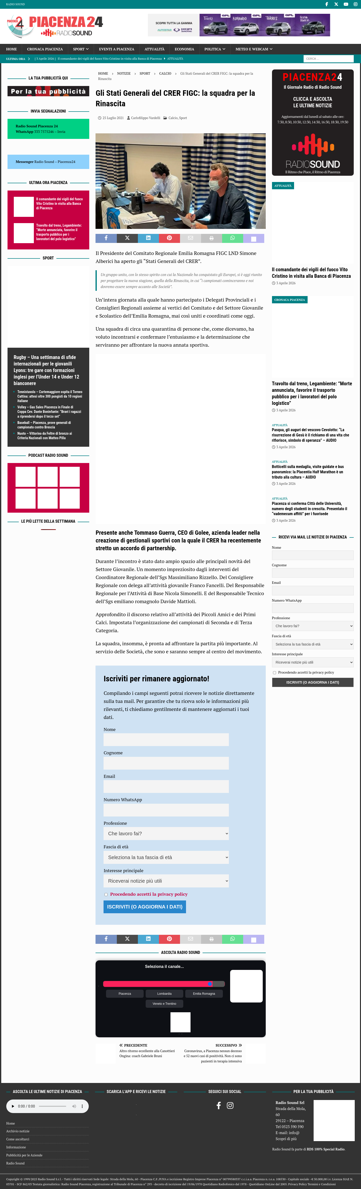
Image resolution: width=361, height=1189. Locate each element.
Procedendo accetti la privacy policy (149, 894)
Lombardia (164, 993)
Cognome (113, 753)
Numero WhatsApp (123, 799)
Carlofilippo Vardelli (145, 118)
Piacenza (125, 993)
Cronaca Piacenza (45, 49)
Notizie (124, 73)
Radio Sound (15, 4)
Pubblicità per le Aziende (24, 1155)
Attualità (155, 49)
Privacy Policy (297, 1184)
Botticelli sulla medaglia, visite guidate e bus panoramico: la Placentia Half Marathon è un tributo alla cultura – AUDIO (308, 472)
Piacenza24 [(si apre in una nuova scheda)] (66, 161)
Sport (78, 49)
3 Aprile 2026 (286, 283)
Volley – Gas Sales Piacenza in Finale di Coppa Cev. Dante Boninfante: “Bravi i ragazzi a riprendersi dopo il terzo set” (49, 411)
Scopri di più (286, 1138)
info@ (294, 1132)
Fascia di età (116, 847)
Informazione (16, 1147)
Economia (184, 49)
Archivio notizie (18, 1131)
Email (109, 776)
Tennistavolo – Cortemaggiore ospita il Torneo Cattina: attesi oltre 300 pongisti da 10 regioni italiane (50, 396)
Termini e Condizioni (322, 1184)
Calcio (172, 118)
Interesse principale (123, 870)
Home (11, 49)
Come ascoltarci (17, 1139)
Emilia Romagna (204, 993)
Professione (115, 823)
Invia (61, 131)
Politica (213, 49)
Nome (110, 729)
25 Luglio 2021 (113, 118)
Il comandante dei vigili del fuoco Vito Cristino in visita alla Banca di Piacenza (59, 203)
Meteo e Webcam (252, 49)
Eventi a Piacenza (116, 49)
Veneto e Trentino (164, 1003)
